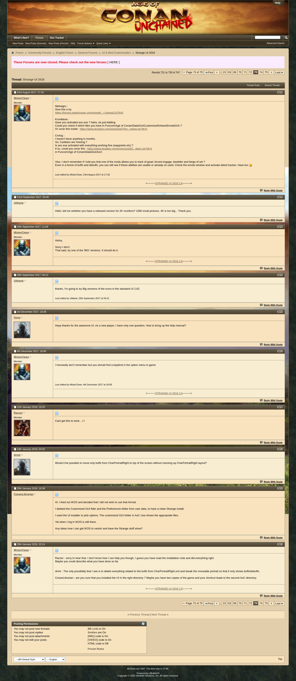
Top (280, 658)
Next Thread (158, 614)
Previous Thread (139, 614)
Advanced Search (275, 43)
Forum (39, 37)
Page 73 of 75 (194, 72)
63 (229, 72)
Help (277, 2)
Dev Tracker (57, 37)
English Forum (64, 52)
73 (255, 72)
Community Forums (39, 52)
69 (234, 72)
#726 (280, 350)
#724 (280, 274)
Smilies (92, 632)
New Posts (18, 43)
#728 (280, 448)
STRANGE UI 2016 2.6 (169, 183)
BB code (93, 628)
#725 (280, 311)
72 (250, 72)
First (209, 72)
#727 (280, 406)
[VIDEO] (93, 639)
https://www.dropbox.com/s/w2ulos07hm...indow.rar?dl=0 (113, 128)
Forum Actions (84, 43)
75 (266, 72)
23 (224, 72)
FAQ (73, 43)
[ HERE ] (114, 62)
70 (240, 72)
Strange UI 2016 (33, 79)
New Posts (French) (58, 43)
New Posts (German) (36, 43)
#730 (280, 544)
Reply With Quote (271, 190)
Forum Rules (96, 648)
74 (260, 72)
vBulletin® (154, 673)
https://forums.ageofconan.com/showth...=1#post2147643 (89, 112)
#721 (280, 92)
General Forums (87, 52)
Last (279, 72)
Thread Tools (253, 85)
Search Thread (272, 85)
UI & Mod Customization (116, 52)
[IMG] (91, 636)
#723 (280, 226)
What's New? (21, 37)
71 (245, 72)
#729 (280, 488)
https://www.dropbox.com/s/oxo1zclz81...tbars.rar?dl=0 (119, 148)
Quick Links (102, 43)
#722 (280, 196)
